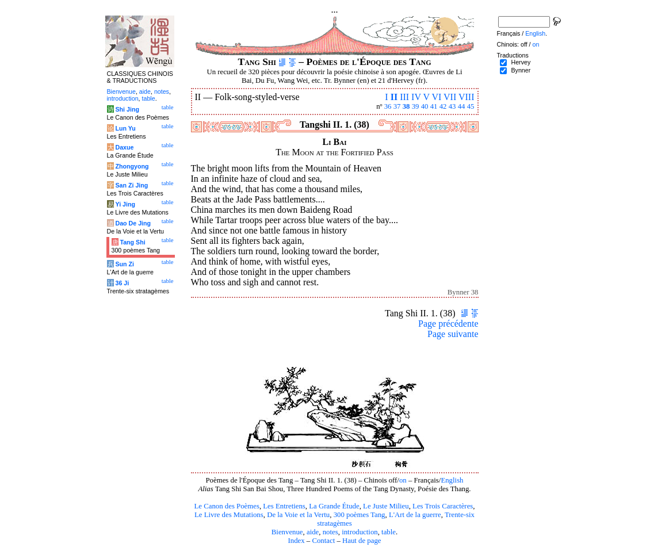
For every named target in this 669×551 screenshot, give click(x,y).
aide (313, 532)
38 (406, 106)
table (388, 532)
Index (296, 541)
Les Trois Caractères (442, 506)
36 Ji (122, 283)
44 (461, 106)
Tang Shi (132, 242)
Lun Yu (125, 128)
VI (436, 97)
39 (415, 106)
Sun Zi (124, 264)
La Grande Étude (334, 506)
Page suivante (452, 334)
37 (397, 106)
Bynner (520, 70)
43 (452, 106)
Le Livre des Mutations (228, 515)
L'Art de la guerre (415, 515)
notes (330, 532)
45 (471, 106)
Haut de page (361, 541)
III (404, 97)
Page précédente (448, 323)
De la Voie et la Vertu (298, 515)
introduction (360, 532)
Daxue (124, 147)
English (452, 480)
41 (434, 106)
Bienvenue (287, 532)
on (403, 480)
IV (416, 97)
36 (388, 106)
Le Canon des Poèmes (226, 506)
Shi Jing (127, 109)
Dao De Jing (133, 223)
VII (450, 97)
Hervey (520, 62)
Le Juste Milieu (386, 506)
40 (425, 106)
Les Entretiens (284, 506)
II (394, 97)
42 (443, 106)
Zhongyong (131, 166)
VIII (466, 97)
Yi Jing (125, 204)
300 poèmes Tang (359, 515)
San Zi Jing (131, 185)
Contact (323, 541)
